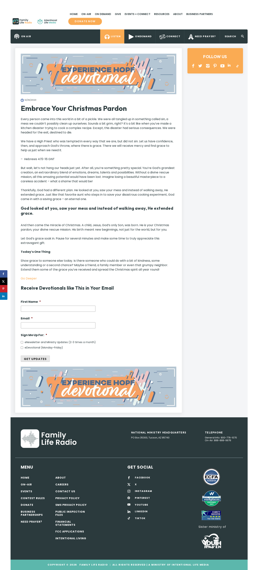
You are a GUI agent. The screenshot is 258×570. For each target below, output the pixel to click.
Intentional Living (70, 538)
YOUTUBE (222, 66)
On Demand (103, 14)
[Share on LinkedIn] (3, 296)
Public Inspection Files (70, 513)
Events (26, 491)
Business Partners (199, 14)
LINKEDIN (230, 66)
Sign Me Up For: (34, 335)
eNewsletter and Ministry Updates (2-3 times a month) (60, 342)
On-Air (86, 14)
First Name (31, 302)
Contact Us (65, 491)
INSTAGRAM (208, 66)
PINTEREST (215, 66)
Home (74, 14)
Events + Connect (137, 14)
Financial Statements (65, 523)
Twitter (200, 66)
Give (118, 14)
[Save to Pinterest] (3, 288)
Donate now (85, 21)
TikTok (237, 66)
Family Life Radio (62, 23)
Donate (27, 505)
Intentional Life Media (190, 564)
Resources (162, 14)
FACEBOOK (142, 477)
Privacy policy (67, 498)
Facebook (193, 66)
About (177, 14)
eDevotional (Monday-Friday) (44, 347)
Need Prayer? (31, 522)
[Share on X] (3, 281)
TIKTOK (140, 518)
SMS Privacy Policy (71, 505)
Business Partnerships (32, 513)
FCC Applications (69, 531)
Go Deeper (29, 278)
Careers (62, 484)
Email (27, 319)
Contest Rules (33, 498)
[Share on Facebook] (3, 274)
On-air (26, 484)
